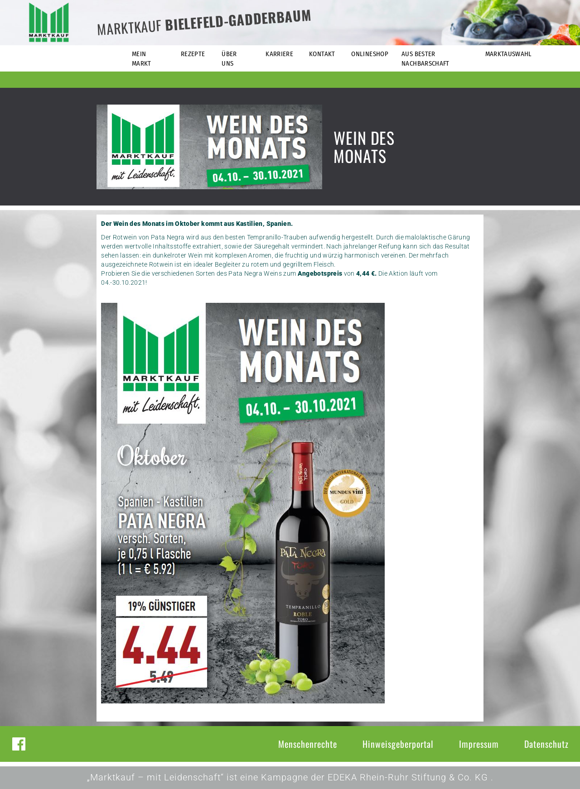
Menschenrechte (307, 744)
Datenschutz (546, 744)
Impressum (479, 744)
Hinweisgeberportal (398, 744)
